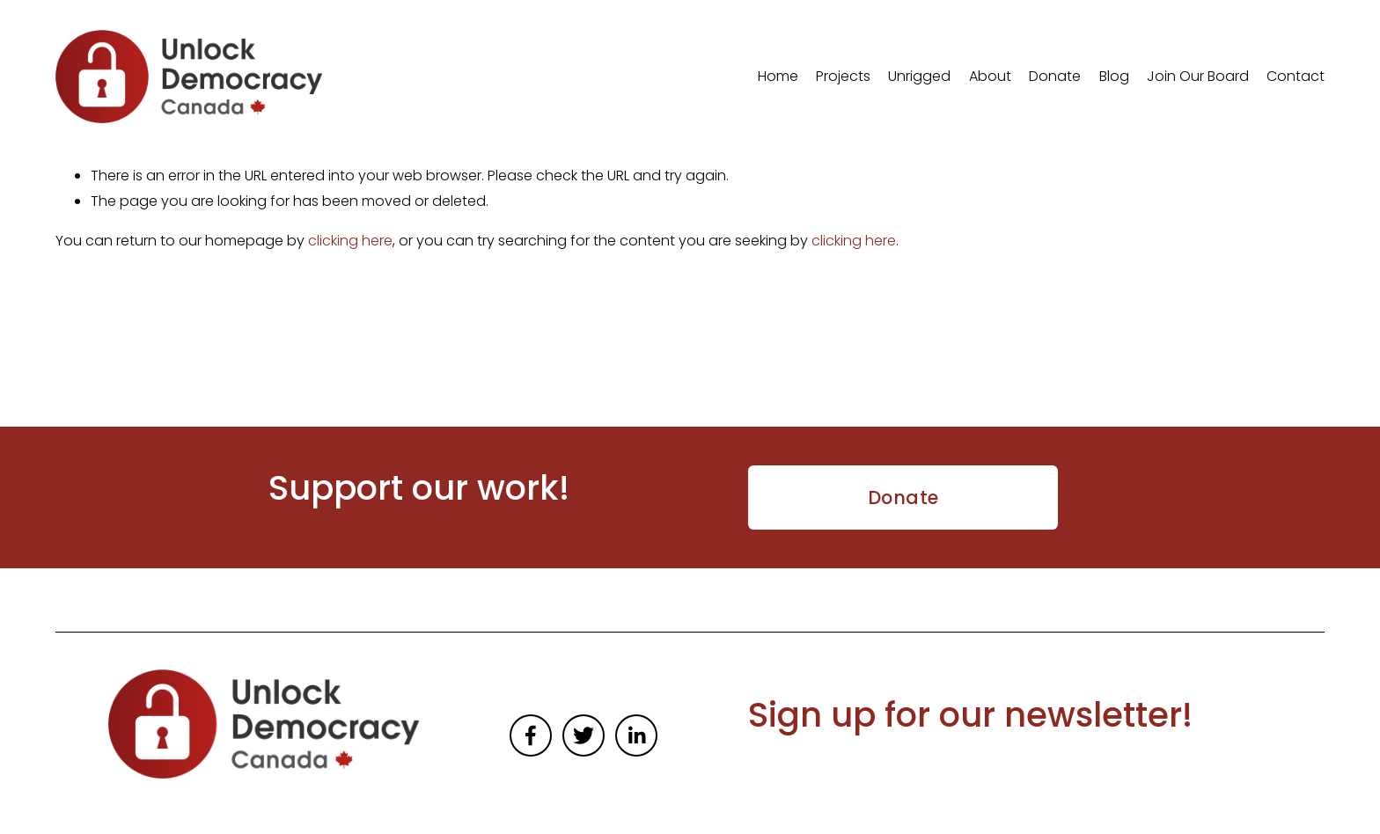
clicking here (350, 240)
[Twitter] (583, 735)
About (990, 76)
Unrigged (919, 76)
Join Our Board (1198, 76)
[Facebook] (531, 735)
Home (778, 76)
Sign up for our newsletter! (970, 714)
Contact (1295, 76)
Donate (1055, 76)
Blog (1114, 76)
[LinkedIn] (636, 735)
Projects (843, 76)
